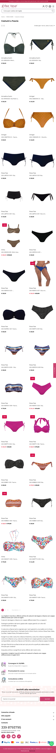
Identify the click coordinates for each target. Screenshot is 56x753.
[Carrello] (50, 6)
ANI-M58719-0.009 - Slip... (8, 367)
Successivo (16, 610)
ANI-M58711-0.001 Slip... (36, 329)
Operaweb (32, 751)
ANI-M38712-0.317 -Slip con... (37, 290)
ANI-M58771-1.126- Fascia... (37, 444)
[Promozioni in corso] (28, 672)
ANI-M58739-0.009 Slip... (36, 367)
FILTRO (54, 371)
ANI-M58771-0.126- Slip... (8, 444)
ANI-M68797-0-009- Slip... (8, 597)
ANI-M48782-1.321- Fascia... (9, 329)
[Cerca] (52, 11)
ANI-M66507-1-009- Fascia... (9, 559)
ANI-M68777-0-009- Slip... (36, 559)
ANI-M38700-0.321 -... (7, 290)
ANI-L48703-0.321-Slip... (36, 175)
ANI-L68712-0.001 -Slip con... (37, 214)
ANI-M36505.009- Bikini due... (10, 252)
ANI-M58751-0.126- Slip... (36, 405)
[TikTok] (19, 736)
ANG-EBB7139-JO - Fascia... (9, 137)
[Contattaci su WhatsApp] (51, 744)
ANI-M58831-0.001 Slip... (36, 521)
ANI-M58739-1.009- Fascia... (9, 405)
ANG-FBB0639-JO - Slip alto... (38, 137)
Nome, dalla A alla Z (48, 26)
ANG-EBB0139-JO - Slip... (36, 98)
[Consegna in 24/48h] (28, 664)
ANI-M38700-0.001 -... (35, 252)
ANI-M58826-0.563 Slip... (36, 482)
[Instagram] (9, 736)
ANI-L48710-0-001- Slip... (8, 214)
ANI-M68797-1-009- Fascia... (37, 597)
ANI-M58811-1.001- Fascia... (9, 482)
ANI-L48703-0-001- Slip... (8, 175)
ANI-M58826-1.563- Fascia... (9, 521)
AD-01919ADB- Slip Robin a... (9, 98)
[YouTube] (14, 736)
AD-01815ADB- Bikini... (8, 60)
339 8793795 (11, 727)
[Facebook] (3, 736)
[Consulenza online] (28, 680)
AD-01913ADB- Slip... (35, 60)
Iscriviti (47, 699)
